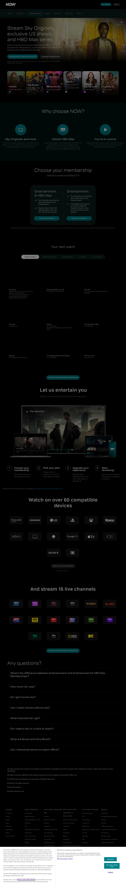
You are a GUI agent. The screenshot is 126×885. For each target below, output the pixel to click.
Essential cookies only (112, 866)
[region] (63, 866)
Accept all (110, 859)
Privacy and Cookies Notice (26, 880)
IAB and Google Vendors (65, 859)
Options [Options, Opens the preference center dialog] (110, 872)
